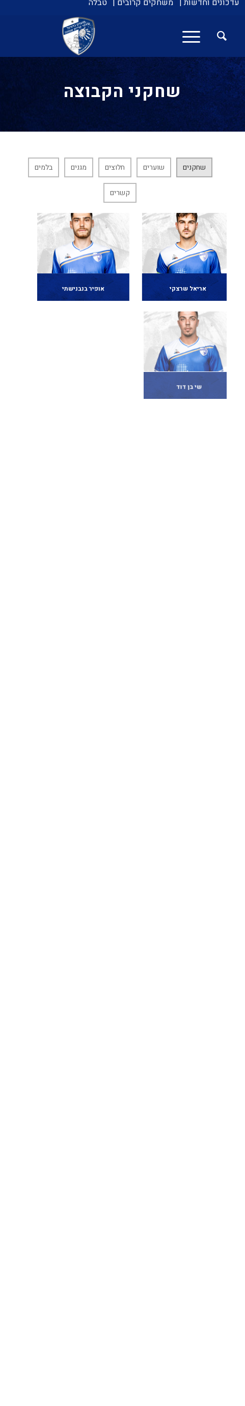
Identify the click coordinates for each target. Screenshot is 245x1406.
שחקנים (194, 167)
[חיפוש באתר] (217, 36)
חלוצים (115, 167)
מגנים (79, 167)
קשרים (120, 193)
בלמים (43, 167)
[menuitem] (209, 2)
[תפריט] (194, 36)
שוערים (154, 167)
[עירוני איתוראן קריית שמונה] (143, 36)
